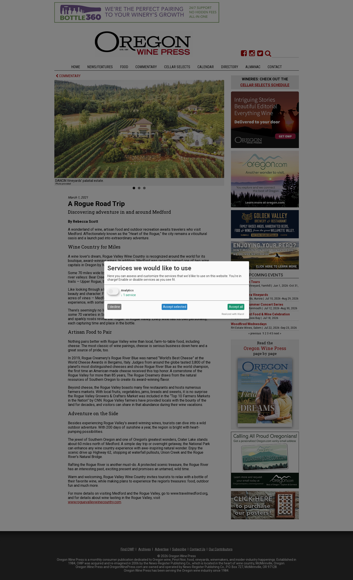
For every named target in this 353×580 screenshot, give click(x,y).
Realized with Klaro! (233, 314)
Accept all (236, 307)
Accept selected (174, 307)
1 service (128, 295)
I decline (114, 307)
